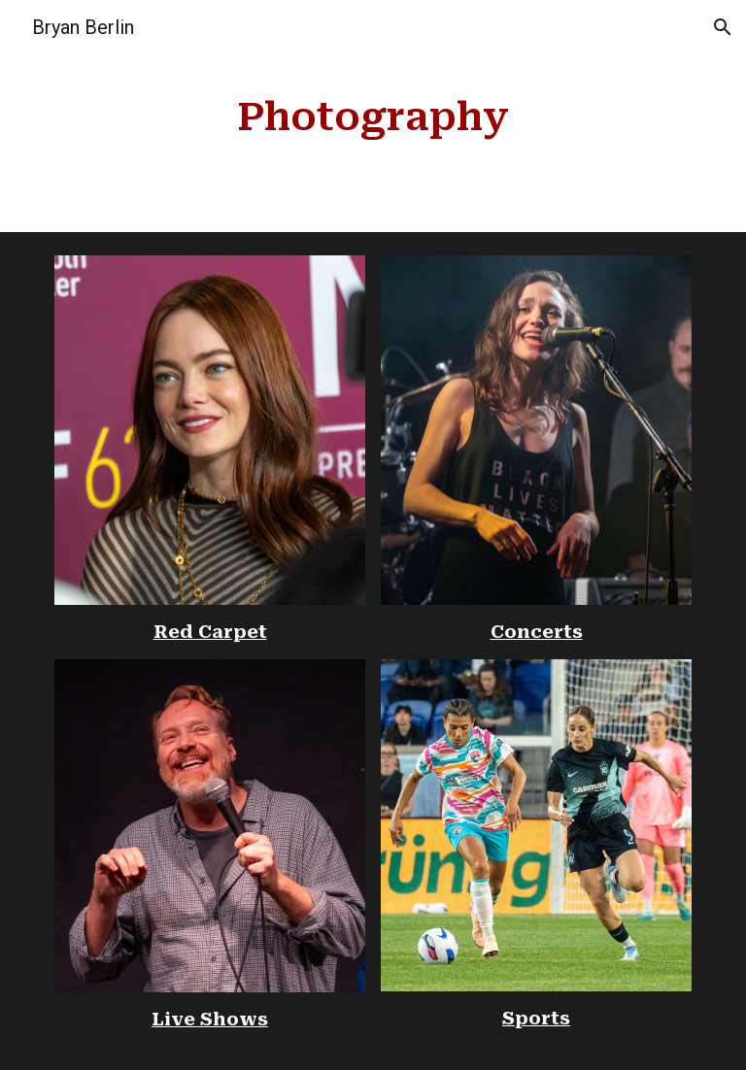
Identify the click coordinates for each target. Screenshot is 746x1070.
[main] (372, 116)
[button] (722, 27)
